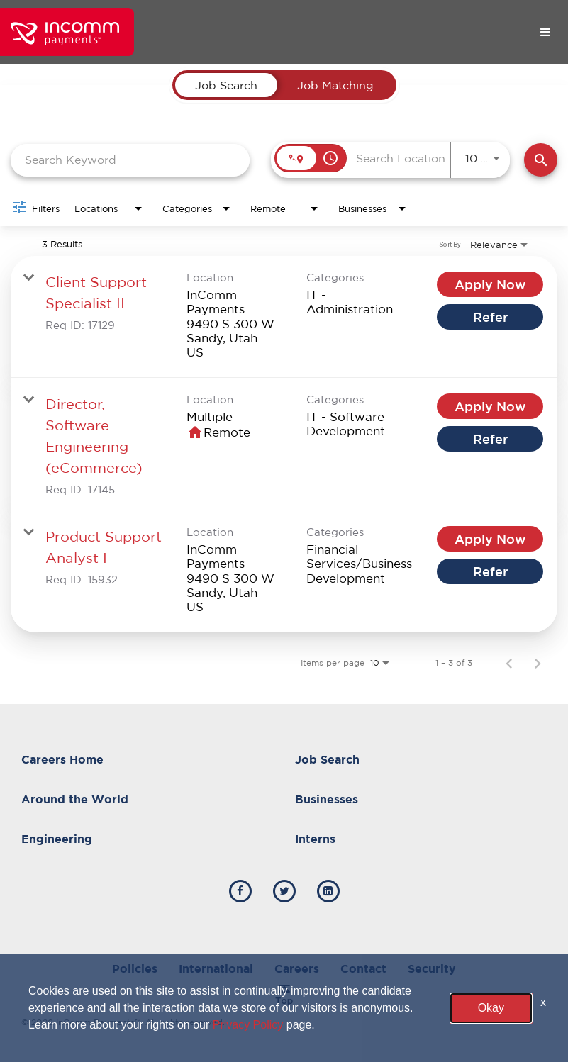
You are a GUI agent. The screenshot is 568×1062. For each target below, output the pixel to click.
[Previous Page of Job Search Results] (509, 663)
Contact (363, 968)
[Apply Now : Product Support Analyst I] (490, 539)
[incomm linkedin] (328, 891)
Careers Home (62, 759)
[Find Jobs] (540, 160)
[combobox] (130, 160)
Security (432, 968)
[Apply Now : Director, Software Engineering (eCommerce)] (490, 406)
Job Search (327, 759)
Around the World (74, 799)
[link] (284, 317)
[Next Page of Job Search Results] (537, 663)
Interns (315, 838)
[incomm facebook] (240, 891)
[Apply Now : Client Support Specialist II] (490, 284)
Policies (134, 968)
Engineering (56, 838)
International (216, 968)
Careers (296, 968)
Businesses (326, 799)
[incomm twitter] (284, 891)
